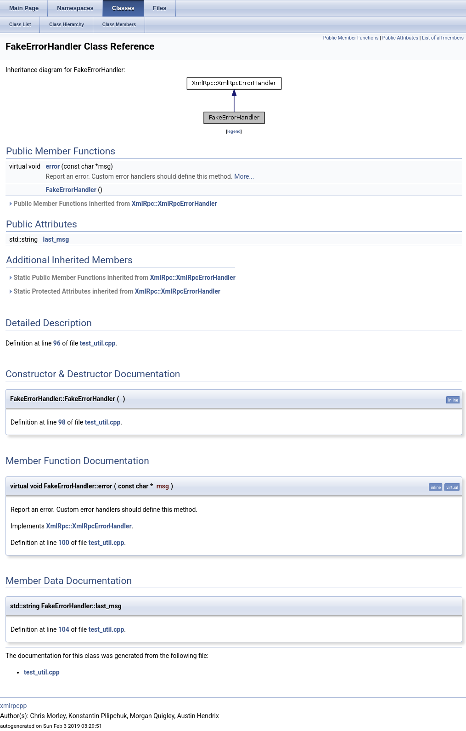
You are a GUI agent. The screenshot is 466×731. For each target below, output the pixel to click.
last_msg (56, 239)
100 (63, 542)
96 (57, 343)
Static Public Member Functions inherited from (122, 277)
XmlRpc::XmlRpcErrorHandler (174, 203)
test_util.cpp (98, 343)
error (53, 166)
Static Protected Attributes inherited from (114, 291)
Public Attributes (400, 38)
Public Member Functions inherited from (112, 203)
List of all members (443, 38)
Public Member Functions (351, 38)
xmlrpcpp (13, 705)
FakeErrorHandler (71, 189)
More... (244, 176)
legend (234, 131)
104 (63, 629)
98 (62, 422)
